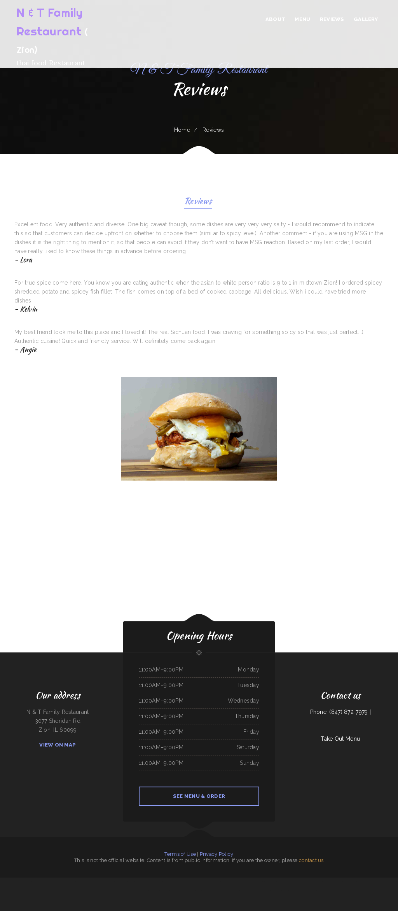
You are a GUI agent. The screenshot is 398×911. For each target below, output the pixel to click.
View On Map (57, 745)
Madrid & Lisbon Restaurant (83, 881)
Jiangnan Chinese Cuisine (87, 890)
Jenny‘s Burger (50, 881)
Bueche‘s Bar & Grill (311, 890)
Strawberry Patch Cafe (169, 881)
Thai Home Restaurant (6, 881)
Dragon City (285, 890)
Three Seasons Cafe (245, 890)
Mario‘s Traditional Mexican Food (106, 881)
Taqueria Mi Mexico (98, 890)
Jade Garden (212, 890)
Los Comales (224, 881)
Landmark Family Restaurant (133, 890)
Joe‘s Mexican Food (377, 881)
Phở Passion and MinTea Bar (270, 881)
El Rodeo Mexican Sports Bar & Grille (306, 881)
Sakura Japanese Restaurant (244, 881)
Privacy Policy (217, 854)
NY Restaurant (321, 890)
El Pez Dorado (94, 881)
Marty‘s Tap (254, 890)
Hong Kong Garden (164, 890)
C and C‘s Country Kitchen (121, 881)
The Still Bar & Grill (276, 890)
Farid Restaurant (27, 881)
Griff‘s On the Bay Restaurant (365, 881)
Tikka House (236, 890)
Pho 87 (290, 890)
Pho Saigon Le (145, 890)
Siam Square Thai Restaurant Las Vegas (333, 881)
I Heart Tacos (191, 890)
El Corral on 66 (122, 890)
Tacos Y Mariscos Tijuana (299, 890)
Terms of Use (180, 854)
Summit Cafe (72, 881)
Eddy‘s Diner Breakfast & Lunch (154, 881)
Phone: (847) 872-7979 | (340, 712)
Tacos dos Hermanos (283, 881)
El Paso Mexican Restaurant (110, 890)
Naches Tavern (179, 881)
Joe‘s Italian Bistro (17, 881)
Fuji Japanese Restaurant (264, 890)
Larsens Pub (179, 890)
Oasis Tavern (205, 890)
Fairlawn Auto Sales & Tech (39, 881)
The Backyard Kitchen (257, 881)
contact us (311, 860)
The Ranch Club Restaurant (350, 881)
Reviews (198, 202)
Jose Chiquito (131, 881)
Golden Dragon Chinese (141, 881)
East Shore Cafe (76, 890)
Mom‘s (184, 890)
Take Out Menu (340, 739)
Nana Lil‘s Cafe (216, 881)
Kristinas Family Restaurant (61, 881)
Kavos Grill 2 (319, 881)
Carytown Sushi (292, 881)
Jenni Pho (173, 890)
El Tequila (198, 890)
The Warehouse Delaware (190, 881)
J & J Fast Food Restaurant (389, 881)
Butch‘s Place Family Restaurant (224, 890)
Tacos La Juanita (232, 881)
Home (182, 130)
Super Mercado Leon (154, 890)
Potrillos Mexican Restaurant (204, 881)
